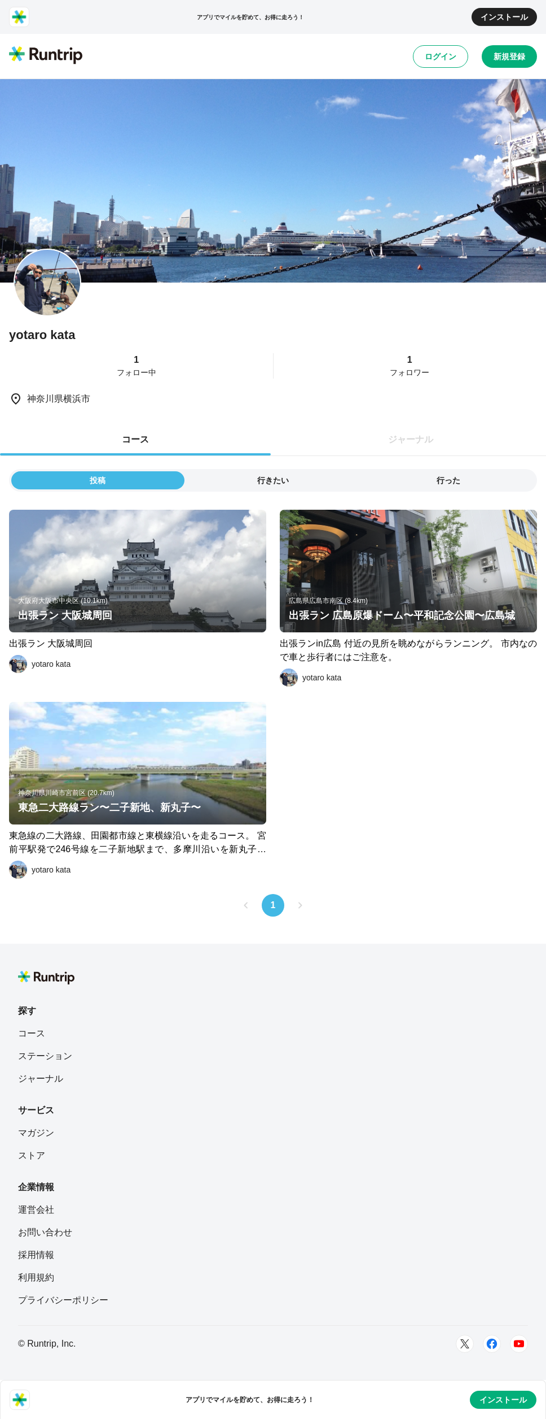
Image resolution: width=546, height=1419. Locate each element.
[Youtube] (519, 1344)
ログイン (440, 56)
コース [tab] (135, 439)
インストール (504, 16)
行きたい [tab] (273, 480)
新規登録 (509, 56)
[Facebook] (492, 1344)
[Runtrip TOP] (45, 56)
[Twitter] (465, 1344)
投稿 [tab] (97, 480)
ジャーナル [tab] (410, 439)
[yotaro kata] (40, 664)
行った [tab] (448, 480)
